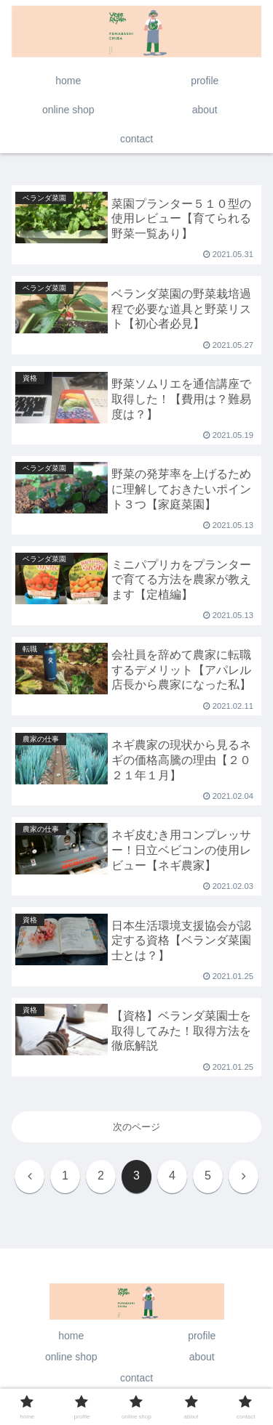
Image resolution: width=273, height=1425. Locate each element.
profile (201, 1335)
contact (136, 1378)
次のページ (136, 1126)
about (202, 1357)
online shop (71, 1357)
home (71, 1335)
